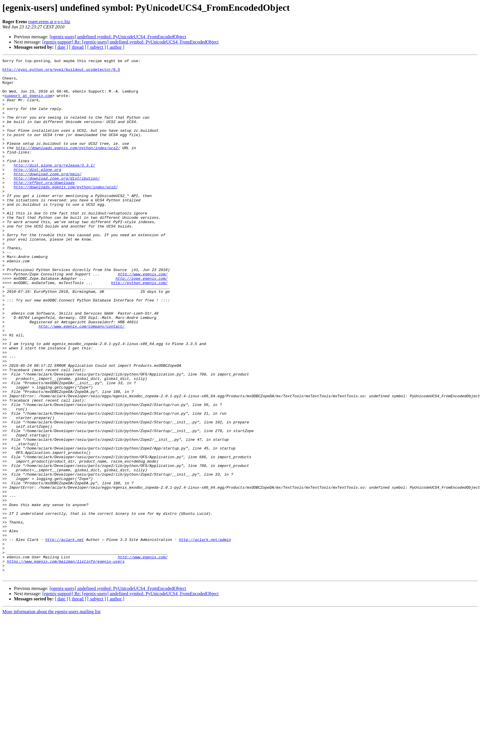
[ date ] (61, 47)
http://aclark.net (64, 636)
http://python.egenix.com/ (139, 328)
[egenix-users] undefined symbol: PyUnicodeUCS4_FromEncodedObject (118, 36)
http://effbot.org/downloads (44, 207)
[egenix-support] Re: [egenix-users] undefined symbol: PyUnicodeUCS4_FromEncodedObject (130, 41)
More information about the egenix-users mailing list (51, 715)
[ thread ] (77, 47)
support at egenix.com (28, 103)
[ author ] (115, 47)
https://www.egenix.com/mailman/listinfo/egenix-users (66, 662)
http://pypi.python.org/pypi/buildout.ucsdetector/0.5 (61, 72)
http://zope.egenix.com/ (141, 322)
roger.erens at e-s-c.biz (49, 21)
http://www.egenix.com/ (143, 317)
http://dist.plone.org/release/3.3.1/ (54, 186)
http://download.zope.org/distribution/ (57, 202)
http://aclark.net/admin (205, 636)
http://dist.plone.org (37, 192)
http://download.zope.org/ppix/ (48, 197)
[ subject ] (96, 47)
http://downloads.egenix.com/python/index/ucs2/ (68, 166)
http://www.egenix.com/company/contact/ (81, 380)
